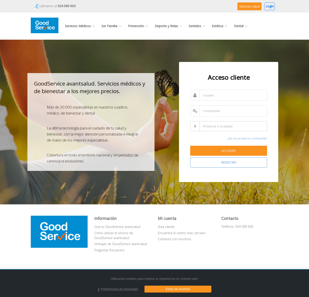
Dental (240, 26)
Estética (219, 26)
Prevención (138, 26)
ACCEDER (229, 151)
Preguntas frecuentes (109, 250)
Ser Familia (111, 26)
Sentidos (197, 26)
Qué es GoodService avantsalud (117, 227)
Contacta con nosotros (174, 239)
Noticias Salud (249, 6)
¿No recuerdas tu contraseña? (247, 138)
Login (270, 6)
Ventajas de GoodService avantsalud (120, 244)
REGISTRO (228, 162)
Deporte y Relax (168, 26)
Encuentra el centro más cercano (182, 233)
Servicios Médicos (80, 26)
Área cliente (166, 227)
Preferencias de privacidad (119, 289)
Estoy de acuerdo (178, 289)
